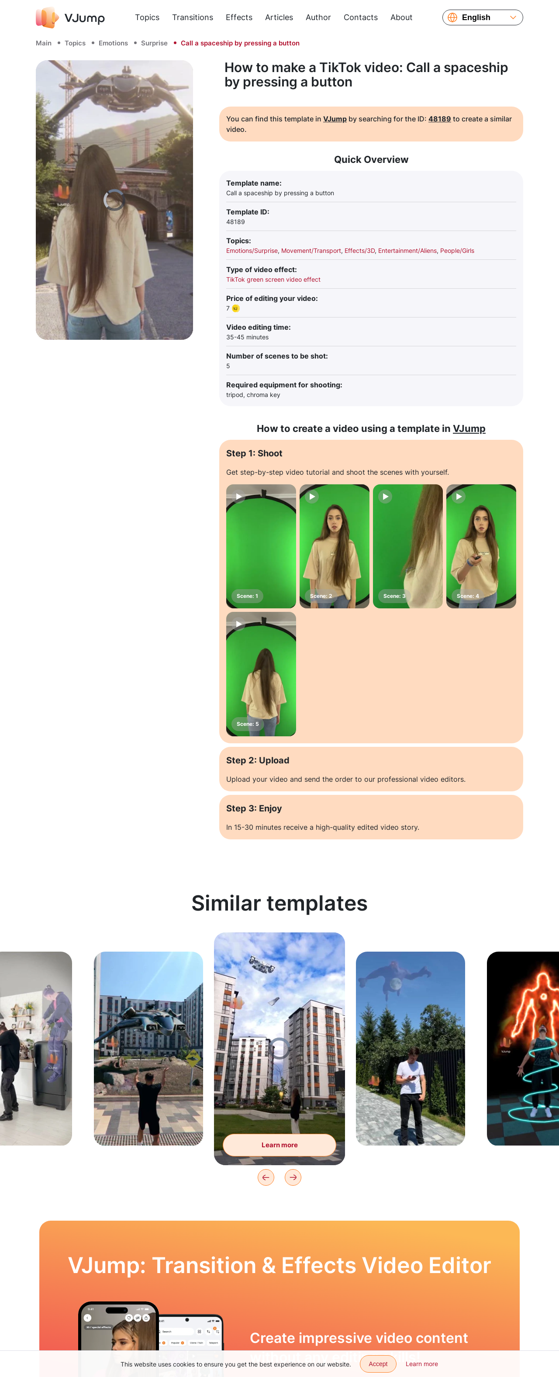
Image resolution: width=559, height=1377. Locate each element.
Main (44, 43)
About (401, 17)
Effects (239, 17)
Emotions (113, 43)
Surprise (154, 43)
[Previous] (266, 1177)
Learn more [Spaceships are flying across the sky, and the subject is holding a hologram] (280, 1145)
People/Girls (457, 250)
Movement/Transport (311, 250)
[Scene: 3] (408, 546)
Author (318, 17)
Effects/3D (360, 250)
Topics (147, 17)
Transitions (192, 17)
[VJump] (70, 17)
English (476, 17)
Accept (378, 1363)
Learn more (422, 1363)
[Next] (293, 1177)
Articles (279, 17)
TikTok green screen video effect (273, 279)
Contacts (361, 17)
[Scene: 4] (481, 546)
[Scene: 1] (261, 546)
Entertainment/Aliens (407, 250)
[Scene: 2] (334, 546)
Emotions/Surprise (252, 250)
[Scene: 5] (261, 674)
